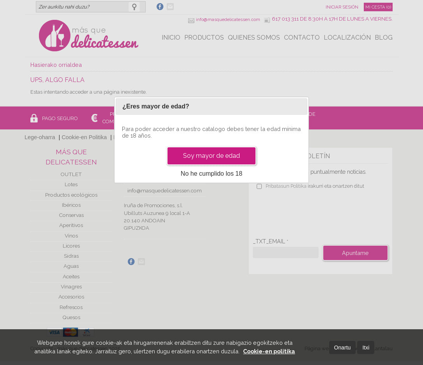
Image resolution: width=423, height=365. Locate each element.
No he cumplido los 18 (211, 173)
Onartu (342, 347)
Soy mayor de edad (211, 155)
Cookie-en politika (269, 351)
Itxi (365, 347)
